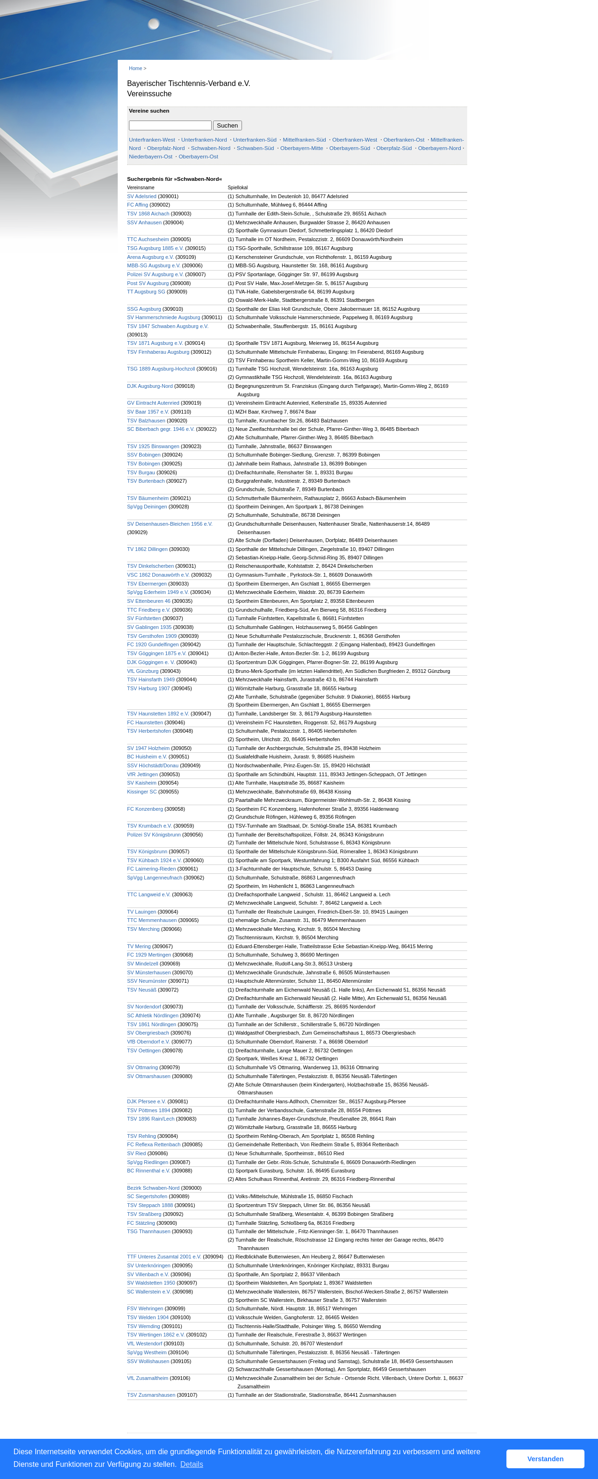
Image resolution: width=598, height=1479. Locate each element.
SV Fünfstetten (144, 618)
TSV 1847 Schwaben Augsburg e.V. (168, 326)
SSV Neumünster (147, 981)
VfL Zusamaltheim (147, 1378)
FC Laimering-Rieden (151, 869)
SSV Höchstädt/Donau (152, 765)
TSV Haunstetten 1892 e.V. (158, 713)
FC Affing (137, 204)
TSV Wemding (143, 1326)
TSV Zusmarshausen (151, 1395)
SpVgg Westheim (147, 1352)
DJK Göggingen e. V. (151, 662)
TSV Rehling (141, 1136)
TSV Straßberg (144, 1214)
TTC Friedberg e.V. (149, 610)
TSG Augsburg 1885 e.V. (155, 248)
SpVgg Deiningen (147, 506)
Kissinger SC (142, 791)
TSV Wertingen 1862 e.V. (156, 1334)
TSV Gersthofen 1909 (152, 636)
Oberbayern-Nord (439, 148)
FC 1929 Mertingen (149, 954)
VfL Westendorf (144, 1343)
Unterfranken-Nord (204, 139)
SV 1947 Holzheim (148, 748)
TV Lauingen (141, 912)
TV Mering (139, 946)
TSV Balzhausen (146, 420)
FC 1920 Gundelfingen (153, 644)
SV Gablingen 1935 (149, 627)
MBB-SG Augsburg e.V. (154, 265)
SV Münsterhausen (149, 972)
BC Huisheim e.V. (147, 756)
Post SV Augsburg (148, 283)
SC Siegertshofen (147, 1196)
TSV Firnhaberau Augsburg (158, 352)
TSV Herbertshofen (149, 731)
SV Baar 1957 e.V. (148, 411)
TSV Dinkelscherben (150, 566)
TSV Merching (143, 929)
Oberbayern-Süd (349, 148)
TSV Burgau (141, 472)
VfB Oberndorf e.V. (148, 1041)
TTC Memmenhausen (152, 920)
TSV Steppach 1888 (150, 1205)
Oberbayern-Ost (198, 156)
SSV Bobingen (144, 454)
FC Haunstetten (145, 722)
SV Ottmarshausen (149, 1076)
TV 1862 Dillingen (147, 549)
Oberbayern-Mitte (301, 148)
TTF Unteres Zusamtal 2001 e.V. (164, 1256)
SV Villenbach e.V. (149, 1274)
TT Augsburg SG (146, 291)
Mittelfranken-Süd (304, 139)
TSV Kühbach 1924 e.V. (154, 860)
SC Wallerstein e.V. (149, 1291)
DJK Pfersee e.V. (146, 1101)
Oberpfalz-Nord (166, 148)
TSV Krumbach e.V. (149, 826)
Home (135, 68)
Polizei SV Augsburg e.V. (155, 274)
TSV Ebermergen (147, 583)
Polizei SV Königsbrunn (154, 834)
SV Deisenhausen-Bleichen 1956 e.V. (170, 524)
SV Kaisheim (142, 783)
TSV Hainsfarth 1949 (151, 679)
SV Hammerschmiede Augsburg (163, 317)
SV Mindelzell (142, 963)
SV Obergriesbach (148, 1033)
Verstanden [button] (545, 1459)
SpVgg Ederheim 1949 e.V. (158, 592)
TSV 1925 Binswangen (153, 446)
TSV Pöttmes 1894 (148, 1110)
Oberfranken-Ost (404, 139)
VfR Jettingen (142, 774)
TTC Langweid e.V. (149, 894)
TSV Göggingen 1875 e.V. (156, 653)
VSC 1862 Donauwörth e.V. (158, 575)
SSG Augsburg (144, 309)
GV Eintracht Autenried (153, 403)
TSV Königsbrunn (147, 851)
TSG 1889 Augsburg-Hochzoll (161, 369)
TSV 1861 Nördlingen (151, 1024)
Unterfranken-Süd (255, 139)
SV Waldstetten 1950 (151, 1283)
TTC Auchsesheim (148, 239)
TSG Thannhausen (149, 1231)
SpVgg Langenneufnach (154, 877)
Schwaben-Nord (211, 148)
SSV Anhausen (144, 222)
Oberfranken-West (354, 139)
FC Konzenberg (145, 809)
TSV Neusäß (142, 990)
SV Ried (136, 1153)
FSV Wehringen (145, 1308)
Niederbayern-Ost (150, 156)
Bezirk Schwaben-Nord (153, 1188)
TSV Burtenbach (146, 481)
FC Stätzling (141, 1223)
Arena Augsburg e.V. (150, 257)
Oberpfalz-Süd (394, 148)
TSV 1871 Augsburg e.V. (155, 343)
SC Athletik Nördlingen (152, 1015)
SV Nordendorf (144, 1006)
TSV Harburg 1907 (148, 688)
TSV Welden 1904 (148, 1317)
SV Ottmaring (142, 1067)
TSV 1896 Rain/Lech (151, 1119)
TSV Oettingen (144, 1050)
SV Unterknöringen (149, 1265)
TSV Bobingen (143, 463)
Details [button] (191, 1464)
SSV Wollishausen (148, 1361)
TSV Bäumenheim (148, 498)
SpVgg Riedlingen (147, 1162)
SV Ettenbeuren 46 (149, 601)
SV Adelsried (142, 196)
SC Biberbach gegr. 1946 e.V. (161, 429)
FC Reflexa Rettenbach (153, 1144)
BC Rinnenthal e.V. (149, 1170)
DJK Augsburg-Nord (150, 386)
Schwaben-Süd (255, 148)
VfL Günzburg (142, 671)
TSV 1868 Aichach (148, 213)
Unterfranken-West (152, 139)
